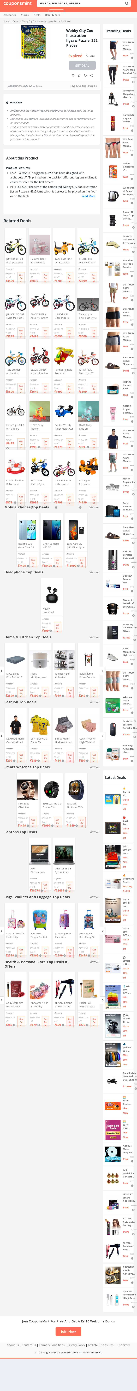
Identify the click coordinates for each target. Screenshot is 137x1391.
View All (94, 572)
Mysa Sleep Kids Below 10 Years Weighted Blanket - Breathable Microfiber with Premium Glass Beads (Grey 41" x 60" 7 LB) (15, 676)
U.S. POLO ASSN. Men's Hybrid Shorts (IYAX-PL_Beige (128, 288)
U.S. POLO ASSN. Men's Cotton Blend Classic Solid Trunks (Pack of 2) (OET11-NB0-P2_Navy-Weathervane (128, 337)
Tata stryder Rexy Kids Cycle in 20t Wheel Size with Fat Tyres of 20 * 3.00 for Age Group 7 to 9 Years (88, 316)
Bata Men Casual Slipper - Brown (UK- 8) (129, 361)
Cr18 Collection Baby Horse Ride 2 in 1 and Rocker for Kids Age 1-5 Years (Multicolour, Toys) (15, 482)
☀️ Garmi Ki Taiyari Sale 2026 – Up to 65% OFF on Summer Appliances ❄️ (127, 792)
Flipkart (21, 554)
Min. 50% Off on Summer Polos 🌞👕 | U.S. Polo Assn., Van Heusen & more (127, 850)
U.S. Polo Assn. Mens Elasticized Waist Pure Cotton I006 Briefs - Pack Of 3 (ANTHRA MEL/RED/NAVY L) (128, 143)
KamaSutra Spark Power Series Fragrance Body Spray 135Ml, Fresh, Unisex (128, 118)
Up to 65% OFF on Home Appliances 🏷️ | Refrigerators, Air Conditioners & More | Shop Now (127, 932)
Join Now (68, 1331)
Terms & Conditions (52, 1345)
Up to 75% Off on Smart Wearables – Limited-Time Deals (127, 903)
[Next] (102, 671)
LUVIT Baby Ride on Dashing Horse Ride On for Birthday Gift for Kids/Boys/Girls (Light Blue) (87, 427)
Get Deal (82, 65)
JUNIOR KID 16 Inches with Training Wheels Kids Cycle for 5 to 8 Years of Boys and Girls (63, 482)
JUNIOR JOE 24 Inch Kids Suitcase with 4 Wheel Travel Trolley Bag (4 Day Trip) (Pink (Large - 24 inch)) (63, 935)
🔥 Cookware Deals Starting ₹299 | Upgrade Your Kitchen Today (128, 879)
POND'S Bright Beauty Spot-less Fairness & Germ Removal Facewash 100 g (128, 409)
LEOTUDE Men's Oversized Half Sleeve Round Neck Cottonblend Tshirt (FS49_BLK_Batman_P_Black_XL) (15, 740)
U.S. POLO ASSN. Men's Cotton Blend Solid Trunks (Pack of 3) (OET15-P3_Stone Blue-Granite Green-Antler (129, 676)
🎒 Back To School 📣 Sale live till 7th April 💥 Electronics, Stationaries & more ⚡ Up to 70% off (127, 821)
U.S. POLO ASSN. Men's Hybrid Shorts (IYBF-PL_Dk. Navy (128, 46)
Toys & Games (78, 85)
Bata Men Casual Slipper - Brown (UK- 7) (129, 531)
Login (36, 13)
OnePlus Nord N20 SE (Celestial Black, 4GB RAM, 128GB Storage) (51, 546)
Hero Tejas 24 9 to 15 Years (15, 426)
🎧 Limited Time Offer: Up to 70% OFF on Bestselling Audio (127, 961)
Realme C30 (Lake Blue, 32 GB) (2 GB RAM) (27, 546)
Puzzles (92, 85)
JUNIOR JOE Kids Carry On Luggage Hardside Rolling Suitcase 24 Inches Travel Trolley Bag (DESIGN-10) (88, 935)
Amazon (90, 56)
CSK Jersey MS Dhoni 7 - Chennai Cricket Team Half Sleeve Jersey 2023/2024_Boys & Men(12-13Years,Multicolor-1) (40, 740)
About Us (13, 1345)
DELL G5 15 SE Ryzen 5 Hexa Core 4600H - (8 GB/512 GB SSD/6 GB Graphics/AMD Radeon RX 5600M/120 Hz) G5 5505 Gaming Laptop (63, 870)
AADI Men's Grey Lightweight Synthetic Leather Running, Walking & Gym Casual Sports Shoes (129, 652)
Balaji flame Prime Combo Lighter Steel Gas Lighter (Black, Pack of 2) (87, 676)
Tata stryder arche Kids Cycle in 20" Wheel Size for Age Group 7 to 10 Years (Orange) (14, 372)
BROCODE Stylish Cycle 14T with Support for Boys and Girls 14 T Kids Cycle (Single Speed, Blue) (39, 482)
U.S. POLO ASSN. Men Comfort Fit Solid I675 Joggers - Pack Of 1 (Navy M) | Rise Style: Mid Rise (129, 70)
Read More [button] (88, 196)
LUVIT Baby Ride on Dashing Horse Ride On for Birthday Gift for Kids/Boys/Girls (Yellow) (39, 427)
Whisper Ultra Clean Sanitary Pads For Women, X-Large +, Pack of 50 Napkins (128, 700)
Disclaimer (123, 1345)
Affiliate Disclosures (101, 1345)
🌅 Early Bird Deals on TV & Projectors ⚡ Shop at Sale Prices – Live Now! (127, 1125)
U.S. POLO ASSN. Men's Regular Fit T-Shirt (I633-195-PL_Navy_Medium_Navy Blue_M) (128, 434)
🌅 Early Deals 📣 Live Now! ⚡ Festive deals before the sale (127, 1101)
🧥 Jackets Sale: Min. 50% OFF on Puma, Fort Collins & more (127, 1048)
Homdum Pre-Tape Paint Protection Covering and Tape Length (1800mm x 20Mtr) (128, 264)
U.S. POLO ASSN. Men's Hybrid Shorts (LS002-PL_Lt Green (128, 458)
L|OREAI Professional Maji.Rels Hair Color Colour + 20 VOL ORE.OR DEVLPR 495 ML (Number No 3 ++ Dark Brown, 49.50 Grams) (129, 1295)
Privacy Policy (76, 1345)
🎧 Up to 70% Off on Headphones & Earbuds (127, 1019)
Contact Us (29, 1345)
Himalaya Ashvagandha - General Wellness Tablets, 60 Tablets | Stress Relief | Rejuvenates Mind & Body (128, 749)
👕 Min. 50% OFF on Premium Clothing (127, 990)
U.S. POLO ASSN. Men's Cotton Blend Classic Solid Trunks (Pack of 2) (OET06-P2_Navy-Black (128, 312)
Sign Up (56, 13)
